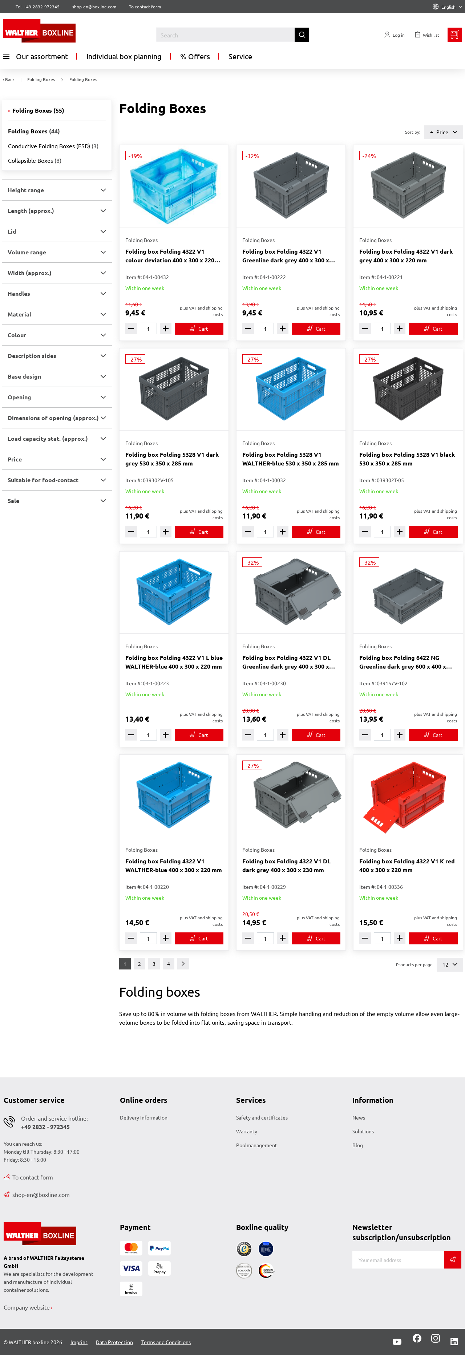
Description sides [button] (32, 355)
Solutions (363, 1131)
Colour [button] (17, 335)
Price (443, 132)
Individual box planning (124, 56)
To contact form (145, 6)
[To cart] (199, 329)
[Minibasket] (455, 35)
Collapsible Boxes (34, 160)
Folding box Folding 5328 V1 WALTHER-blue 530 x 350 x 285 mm (290, 459)
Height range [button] (26, 190)
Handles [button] (19, 293)
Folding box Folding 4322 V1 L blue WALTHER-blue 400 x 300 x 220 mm (174, 662)
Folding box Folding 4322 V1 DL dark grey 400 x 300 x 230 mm (286, 865)
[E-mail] (398, 1260)
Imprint (79, 1342)
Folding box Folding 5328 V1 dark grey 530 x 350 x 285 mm (172, 459)
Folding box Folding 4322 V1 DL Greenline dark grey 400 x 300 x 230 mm (286, 662)
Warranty (246, 1131)
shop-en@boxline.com (37, 1194)
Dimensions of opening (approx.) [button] (53, 418)
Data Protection (114, 1342)
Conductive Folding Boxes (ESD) (53, 145)
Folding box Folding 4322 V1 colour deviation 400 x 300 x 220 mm (169, 256)
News (358, 1117)
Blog (357, 1145)
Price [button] (15, 459)
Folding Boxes (37, 110)
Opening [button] (19, 397)
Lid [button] (12, 231)
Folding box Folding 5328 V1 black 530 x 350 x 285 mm (407, 459)
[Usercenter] (394, 35)
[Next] (183, 963)
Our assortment (35, 56)
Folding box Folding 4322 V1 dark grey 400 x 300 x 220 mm (406, 255)
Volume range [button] (27, 252)
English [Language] (447, 7)
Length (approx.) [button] (31, 210)
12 (449, 964)
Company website (27, 1307)
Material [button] (19, 314)
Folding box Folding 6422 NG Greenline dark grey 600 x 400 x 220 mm (402, 662)
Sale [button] (13, 500)
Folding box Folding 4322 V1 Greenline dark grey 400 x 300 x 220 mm (285, 256)
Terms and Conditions (166, 1342)
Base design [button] (24, 376)
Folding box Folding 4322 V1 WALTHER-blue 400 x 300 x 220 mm (173, 865)
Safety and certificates (262, 1117)
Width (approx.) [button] (30, 273)
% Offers (195, 56)
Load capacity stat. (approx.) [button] (48, 438)
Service (240, 56)
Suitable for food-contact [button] (43, 480)
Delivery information (143, 1117)
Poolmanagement (256, 1145)
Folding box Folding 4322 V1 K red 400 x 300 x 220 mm (407, 865)
